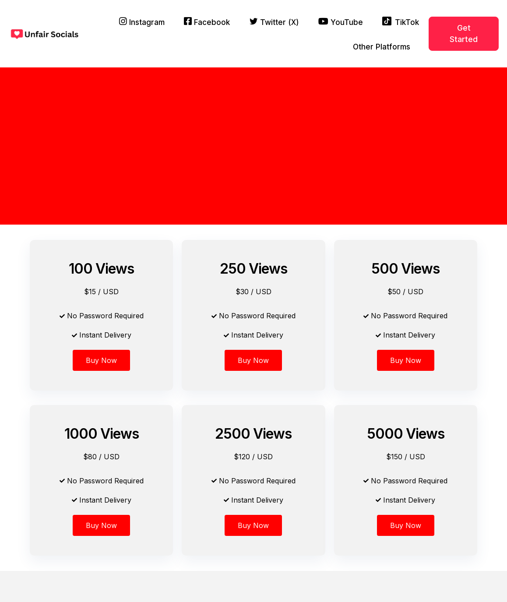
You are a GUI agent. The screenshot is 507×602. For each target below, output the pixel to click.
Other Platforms (381, 46)
